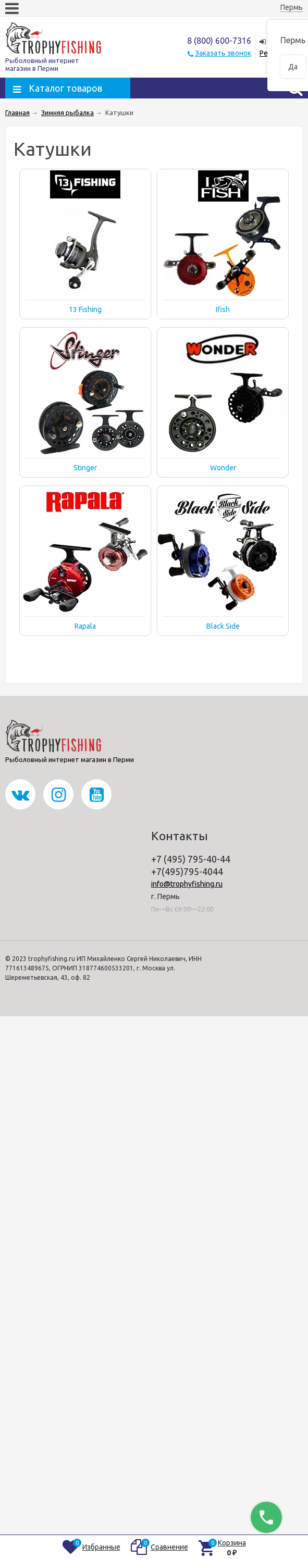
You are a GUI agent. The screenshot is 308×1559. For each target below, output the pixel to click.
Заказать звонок (223, 53)
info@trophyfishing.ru (187, 884)
